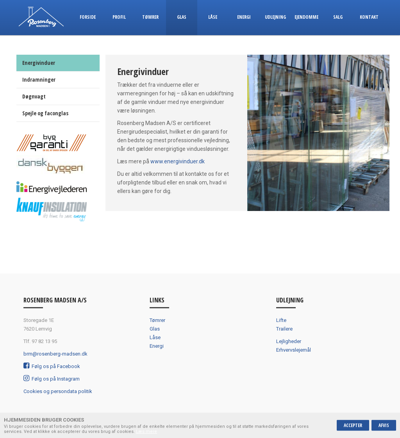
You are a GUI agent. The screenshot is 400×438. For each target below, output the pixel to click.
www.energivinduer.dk (177, 161)
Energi (244, 17)
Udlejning (275, 17)
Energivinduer (38, 62)
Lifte (281, 320)
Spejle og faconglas (45, 113)
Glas (181, 17)
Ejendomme (306, 17)
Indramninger (38, 79)
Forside (88, 17)
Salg (338, 17)
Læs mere (146, 431)
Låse (212, 17)
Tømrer (150, 17)
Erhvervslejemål (293, 350)
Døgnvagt (34, 96)
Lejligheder (288, 341)
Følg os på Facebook (51, 366)
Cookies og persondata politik (57, 391)
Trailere (284, 329)
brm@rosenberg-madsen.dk (55, 354)
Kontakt (369, 17)
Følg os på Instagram (51, 379)
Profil (119, 17)
